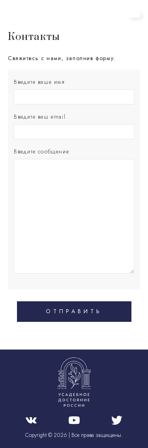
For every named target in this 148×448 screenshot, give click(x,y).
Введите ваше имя (39, 82)
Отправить (74, 311)
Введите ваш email (40, 117)
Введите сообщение (41, 151)
